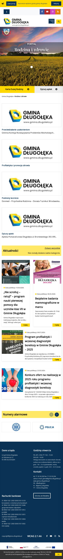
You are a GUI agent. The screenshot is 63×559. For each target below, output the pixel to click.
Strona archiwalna (43, 496)
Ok (58, 554)
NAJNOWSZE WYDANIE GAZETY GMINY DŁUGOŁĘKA (32, 3)
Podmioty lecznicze (10, 198)
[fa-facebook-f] (42, 11)
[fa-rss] (58, 11)
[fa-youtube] (47, 11)
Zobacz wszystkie (52, 248)
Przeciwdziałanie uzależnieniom (16, 129)
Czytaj (25, 325)
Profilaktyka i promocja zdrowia (16, 165)
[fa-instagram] (52, 11)
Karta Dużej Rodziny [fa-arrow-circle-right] (20, 90)
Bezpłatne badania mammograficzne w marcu (47, 303)
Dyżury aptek (8, 233)
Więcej (56, 3)
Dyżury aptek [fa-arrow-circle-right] (51, 90)
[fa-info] (7, 11)
